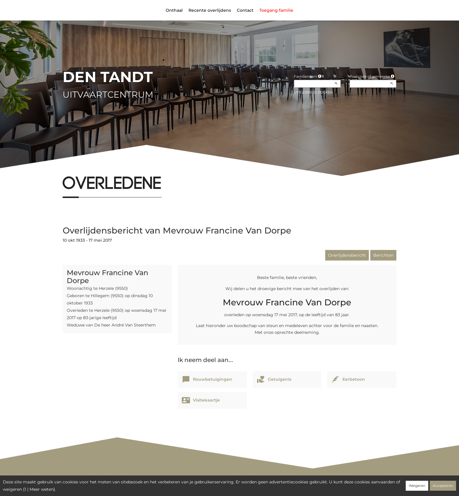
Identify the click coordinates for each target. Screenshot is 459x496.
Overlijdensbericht (347, 255)
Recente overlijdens (210, 10)
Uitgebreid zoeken (313, 92)
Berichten (383, 255)
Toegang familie (276, 10)
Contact (245, 10)
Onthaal (174, 10)
